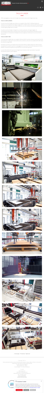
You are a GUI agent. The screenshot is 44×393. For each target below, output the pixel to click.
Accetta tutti (19, 390)
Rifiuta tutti (33, 390)
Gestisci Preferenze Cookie (22, 376)
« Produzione (22, 353)
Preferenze (26, 390)
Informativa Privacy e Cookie (35, 387)
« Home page (16, 353)
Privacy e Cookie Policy (22, 375)
